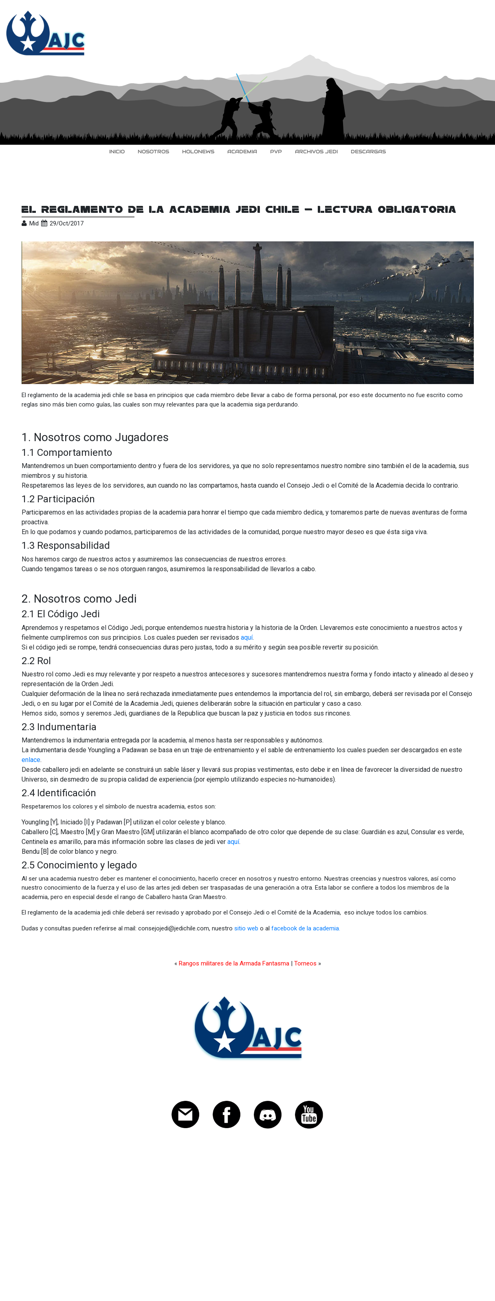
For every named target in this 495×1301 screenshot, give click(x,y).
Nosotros (153, 151)
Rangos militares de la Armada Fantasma (234, 963)
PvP (276, 151)
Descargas (368, 151)
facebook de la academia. (305, 928)
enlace (31, 760)
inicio (117, 151)
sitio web (246, 928)
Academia (242, 151)
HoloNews (198, 151)
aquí (247, 637)
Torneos (305, 963)
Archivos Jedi (316, 151)
